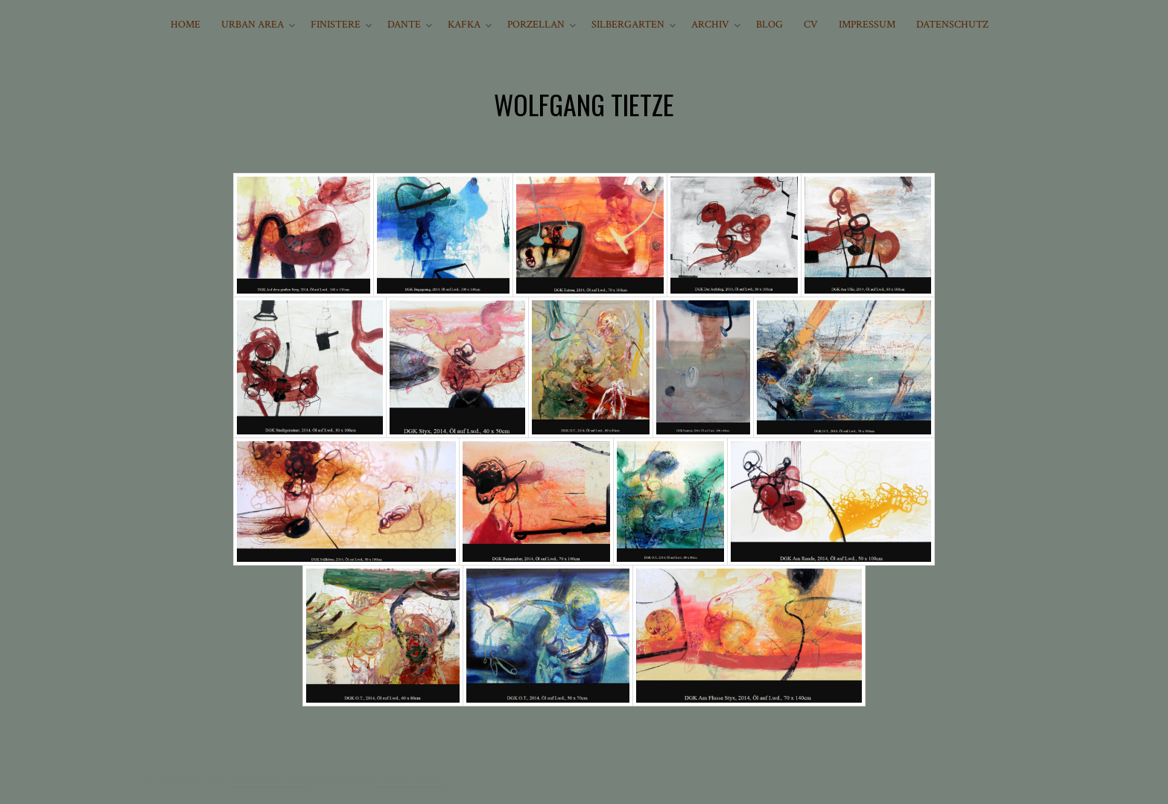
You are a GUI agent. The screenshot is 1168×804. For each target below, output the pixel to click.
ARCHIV (710, 24)
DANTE (404, 24)
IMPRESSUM (867, 24)
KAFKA (464, 24)
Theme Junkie (410, 779)
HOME (185, 24)
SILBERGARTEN (627, 24)
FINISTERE (336, 24)
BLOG (769, 24)
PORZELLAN (536, 24)
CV (811, 24)
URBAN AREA (252, 24)
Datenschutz (952, 24)
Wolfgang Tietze (269, 779)
